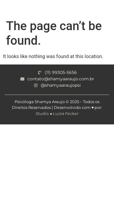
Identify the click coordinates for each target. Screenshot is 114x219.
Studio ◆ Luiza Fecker (57, 113)
